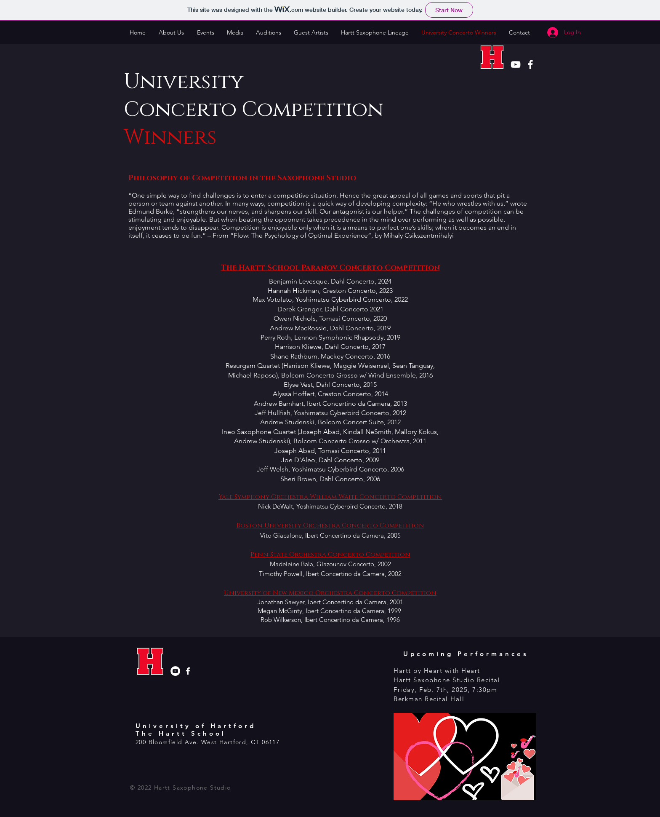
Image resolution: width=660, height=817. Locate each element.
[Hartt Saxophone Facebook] (188, 671)
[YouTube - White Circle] (175, 671)
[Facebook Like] (152, 757)
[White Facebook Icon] (530, 64)
